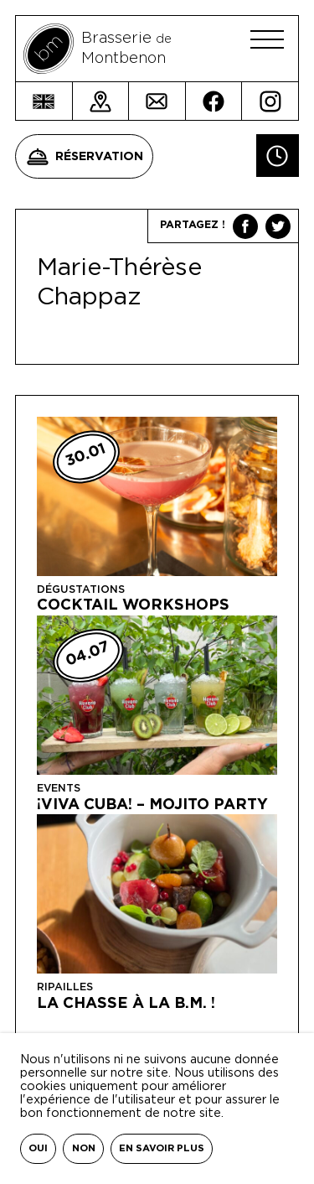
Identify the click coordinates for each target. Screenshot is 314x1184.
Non (83, 1148)
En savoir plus (161, 1148)
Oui (38, 1148)
